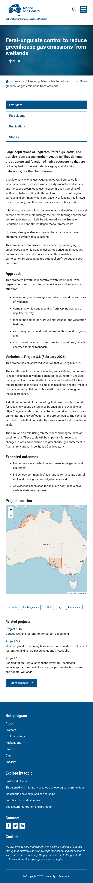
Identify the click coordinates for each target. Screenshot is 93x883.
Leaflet (71, 593)
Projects (19, 81)
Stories (10, 749)
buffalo (48, 607)
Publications (13, 742)
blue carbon (74, 607)
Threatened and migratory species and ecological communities (45, 787)
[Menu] (83, 9)
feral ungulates (31, 607)
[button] (11, 510)
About (9, 723)
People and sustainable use (23, 800)
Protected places (16, 781)
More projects (19, 683)
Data (8, 755)
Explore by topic (16, 736)
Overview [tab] (15, 105)
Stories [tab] (14, 137)
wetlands (12, 607)
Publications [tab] (17, 126)
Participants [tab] (17, 115)
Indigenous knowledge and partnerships (30, 794)
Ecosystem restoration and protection (29, 806)
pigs (60, 607)
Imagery (11, 762)
